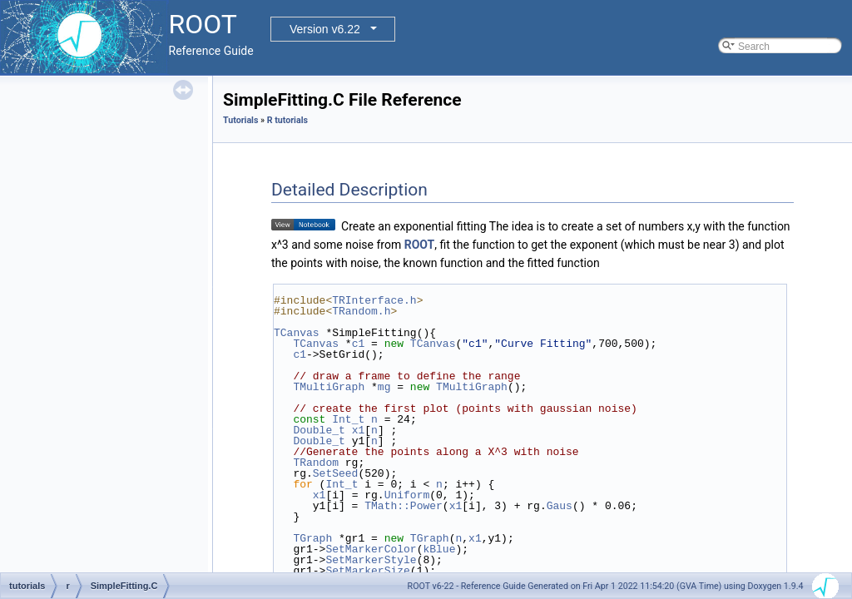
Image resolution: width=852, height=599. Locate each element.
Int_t (348, 419)
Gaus (559, 505)
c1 (358, 343)
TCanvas (297, 332)
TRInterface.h (374, 300)
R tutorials (287, 120)
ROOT (419, 244)
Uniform (407, 495)
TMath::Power (403, 505)
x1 (358, 430)
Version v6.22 (325, 29)
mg (384, 386)
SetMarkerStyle (370, 559)
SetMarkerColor (370, 549)
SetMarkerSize (367, 570)
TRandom (316, 462)
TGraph (312, 538)
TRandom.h (361, 311)
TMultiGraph (328, 386)
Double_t (318, 430)
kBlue (439, 549)
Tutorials (240, 120)
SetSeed (336, 473)
